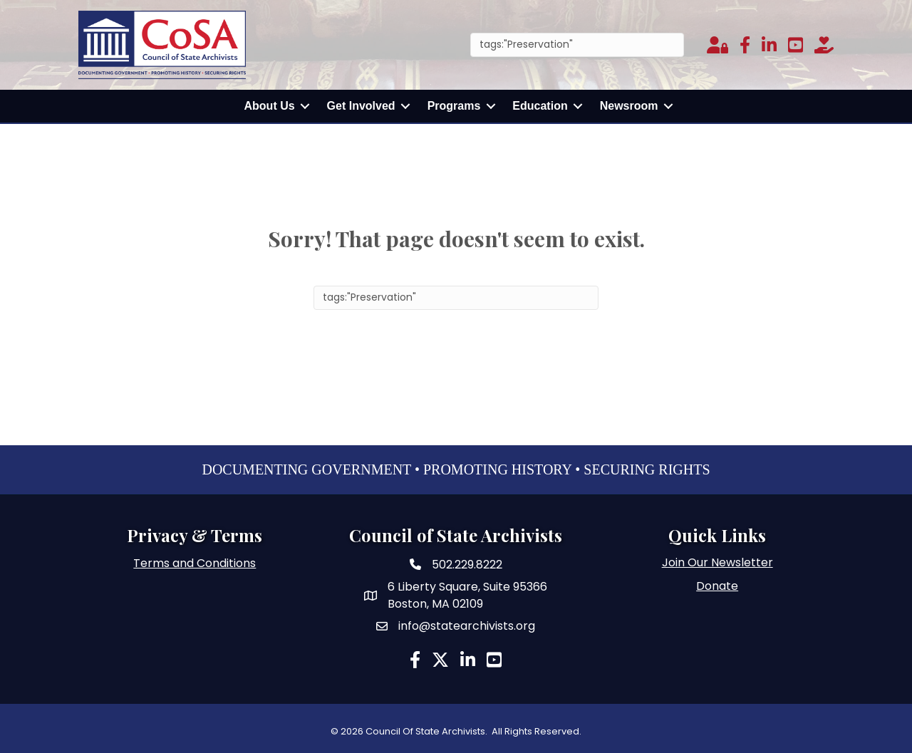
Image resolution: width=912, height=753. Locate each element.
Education (539, 106)
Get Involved (361, 106)
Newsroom (629, 106)
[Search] (577, 45)
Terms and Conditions (194, 563)
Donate (717, 586)
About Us (269, 106)
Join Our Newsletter (717, 562)
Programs (454, 106)
